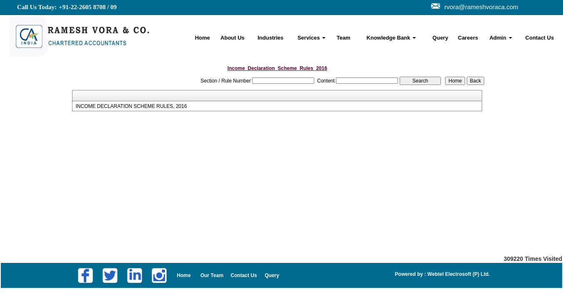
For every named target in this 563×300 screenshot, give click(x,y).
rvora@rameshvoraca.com (479, 6)
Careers (468, 38)
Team (343, 38)
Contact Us (539, 38)
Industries (270, 38)
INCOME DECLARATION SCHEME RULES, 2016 (131, 106)
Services (311, 38)
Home (202, 38)
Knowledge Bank (391, 38)
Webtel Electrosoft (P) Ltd (457, 274)
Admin (500, 38)
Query (440, 38)
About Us (232, 38)
